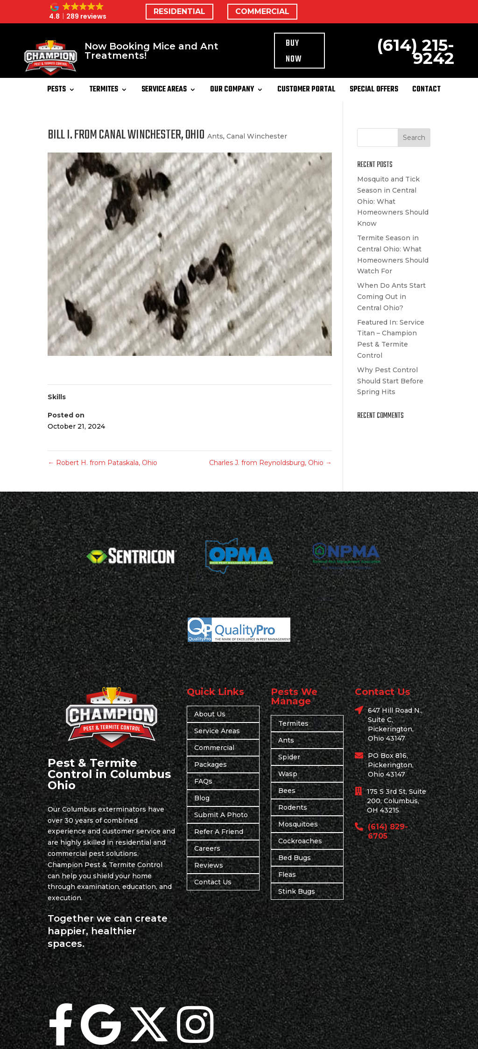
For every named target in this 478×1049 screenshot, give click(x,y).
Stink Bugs (296, 891)
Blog (202, 798)
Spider (289, 757)
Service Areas (164, 91)
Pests (56, 91)
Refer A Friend (218, 831)
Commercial (214, 747)
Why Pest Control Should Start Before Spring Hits (390, 381)
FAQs (203, 781)
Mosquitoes (298, 824)
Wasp (287, 774)
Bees (286, 790)
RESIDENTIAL (179, 11)
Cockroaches (300, 841)
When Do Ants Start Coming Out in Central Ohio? (391, 296)
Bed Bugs (294, 858)
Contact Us (213, 882)
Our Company (232, 91)
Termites (103, 91)
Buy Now (294, 51)
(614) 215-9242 (415, 51)
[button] (77, 11)
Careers (207, 848)
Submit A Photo (221, 815)
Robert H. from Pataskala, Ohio (102, 463)
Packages (210, 764)
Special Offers (374, 91)
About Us (209, 714)
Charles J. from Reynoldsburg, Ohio (270, 463)
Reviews (208, 865)
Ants (215, 136)
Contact (426, 91)
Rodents (292, 807)
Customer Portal (306, 91)
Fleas (287, 874)
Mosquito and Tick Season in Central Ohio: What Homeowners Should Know (393, 201)
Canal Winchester (256, 136)
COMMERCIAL (262, 11)
